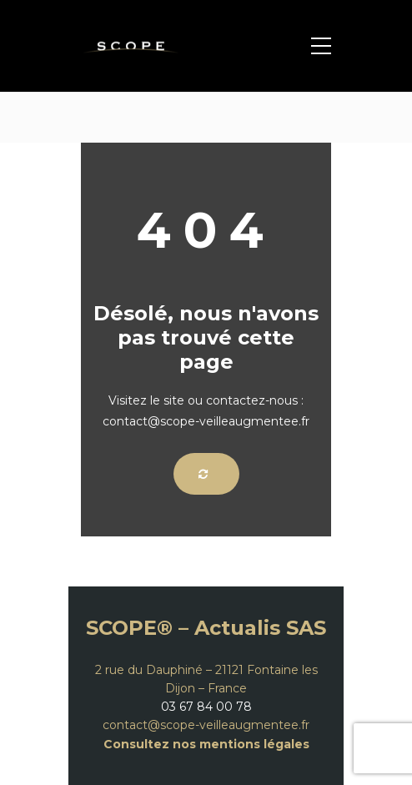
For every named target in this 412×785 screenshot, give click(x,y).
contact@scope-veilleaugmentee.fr (206, 724)
